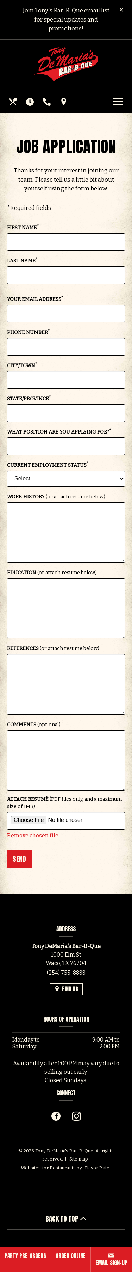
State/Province (29, 398)
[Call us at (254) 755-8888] (47, 101)
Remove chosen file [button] (32, 835)
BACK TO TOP (66, 1219)
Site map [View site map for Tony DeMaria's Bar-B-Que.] (78, 1159)
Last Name (22, 260)
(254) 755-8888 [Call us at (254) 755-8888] (66, 972)
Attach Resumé (64, 803)
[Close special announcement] (121, 10)
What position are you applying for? (59, 431)
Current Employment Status (47, 464)
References (53, 649)
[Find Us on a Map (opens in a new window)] (64, 101)
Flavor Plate (97, 1167)
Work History (56, 497)
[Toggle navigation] (118, 101)
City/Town (22, 365)
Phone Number (28, 332)
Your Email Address (35, 299)
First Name (23, 227)
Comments (34, 725)
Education (52, 573)
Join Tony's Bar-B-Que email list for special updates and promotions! (66, 19)
